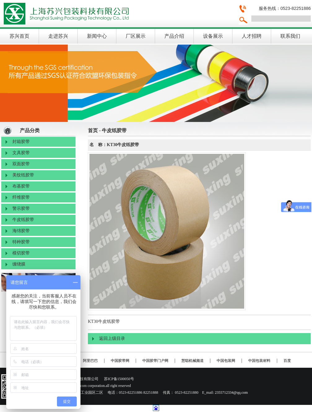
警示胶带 (21, 208)
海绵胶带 (21, 230)
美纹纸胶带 (23, 175)
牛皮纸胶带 (23, 219)
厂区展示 (135, 36)
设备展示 (213, 36)
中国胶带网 (120, 360)
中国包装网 (226, 360)
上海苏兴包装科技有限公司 (117, 13)
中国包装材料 (259, 360)
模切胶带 (21, 253)
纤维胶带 (21, 197)
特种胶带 (21, 242)
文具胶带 (21, 152)
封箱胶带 (21, 141)
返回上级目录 (112, 338)
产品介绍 (174, 36)
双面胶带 (21, 164)
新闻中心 (97, 36)
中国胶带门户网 (155, 360)
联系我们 (290, 36)
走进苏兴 (58, 36)
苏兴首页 (19, 36)
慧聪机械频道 (192, 360)
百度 (287, 360)
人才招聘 (252, 36)
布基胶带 (21, 186)
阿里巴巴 (90, 360)
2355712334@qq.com (231, 392)
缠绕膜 (18, 264)
